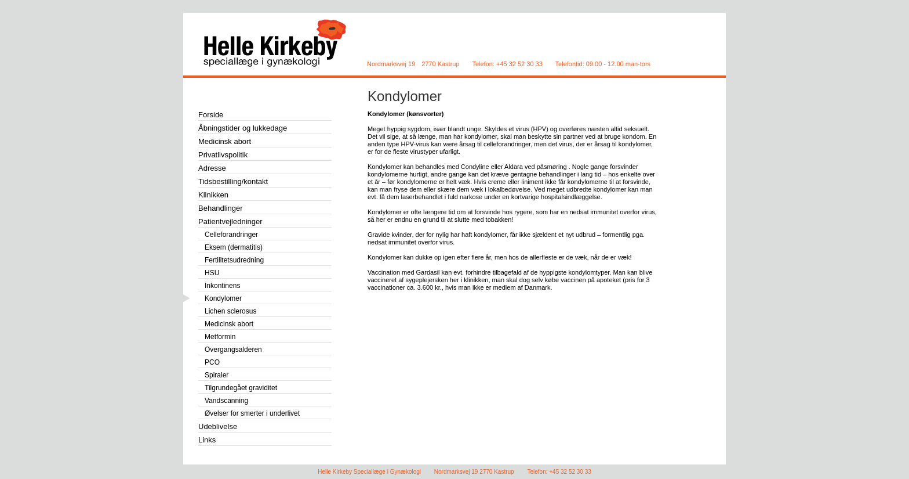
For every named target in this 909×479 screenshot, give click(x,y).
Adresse (212, 168)
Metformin (220, 337)
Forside (210, 114)
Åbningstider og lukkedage (242, 128)
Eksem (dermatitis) (234, 247)
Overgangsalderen (233, 349)
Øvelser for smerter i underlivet (252, 413)
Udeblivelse (217, 426)
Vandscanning (226, 401)
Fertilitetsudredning (234, 260)
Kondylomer (405, 96)
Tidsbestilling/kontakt (233, 181)
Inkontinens (222, 286)
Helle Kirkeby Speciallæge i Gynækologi (277, 43)
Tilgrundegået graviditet (241, 388)
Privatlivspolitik (223, 154)
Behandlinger (220, 208)
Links (207, 439)
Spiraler (216, 375)
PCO (212, 362)
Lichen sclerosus (230, 311)
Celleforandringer (231, 235)
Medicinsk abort (224, 141)
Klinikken (213, 194)
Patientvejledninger (230, 221)
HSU (212, 273)
